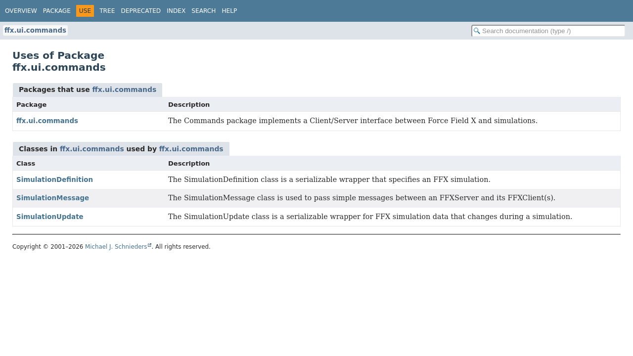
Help (229, 10)
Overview (21, 10)
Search (203, 10)
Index (176, 10)
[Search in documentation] (548, 31)
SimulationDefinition (54, 179)
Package (57, 10)
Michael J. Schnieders (116, 246)
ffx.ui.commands (35, 30)
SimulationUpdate (50, 217)
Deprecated (141, 10)
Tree (107, 10)
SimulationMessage (52, 198)
